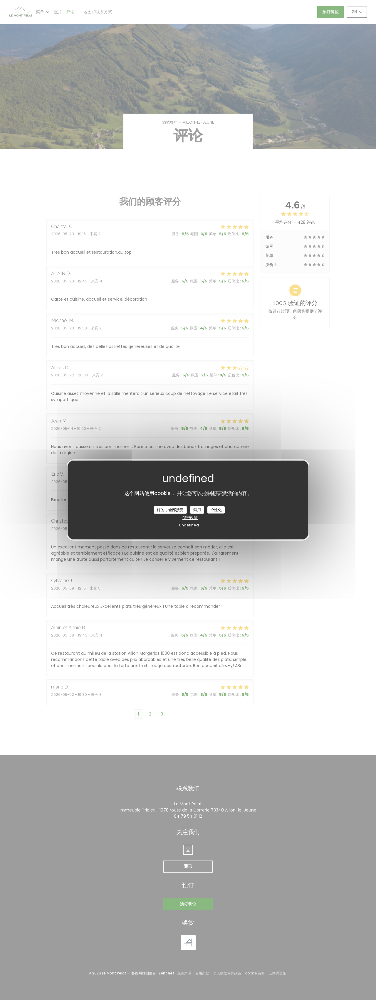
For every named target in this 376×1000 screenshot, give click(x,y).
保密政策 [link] (190, 518)
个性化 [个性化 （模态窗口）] (216, 509)
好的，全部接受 (170, 509)
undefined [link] (189, 525)
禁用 (197, 509)
